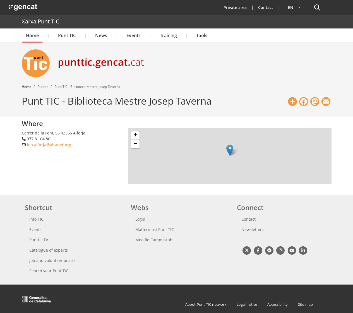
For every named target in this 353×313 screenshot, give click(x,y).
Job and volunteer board (52, 260)
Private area (235, 7)
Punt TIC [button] (67, 35)
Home (32, 35)
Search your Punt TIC (48, 270)
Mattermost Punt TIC (154, 229)
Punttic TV (38, 239)
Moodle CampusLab (153, 239)
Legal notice (247, 304)
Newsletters (252, 229)
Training (168, 35)
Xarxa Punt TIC (40, 21)
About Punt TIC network (206, 304)
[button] (229, 150)
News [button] (101, 35)
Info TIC (36, 219)
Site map (305, 304)
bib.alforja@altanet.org (49, 144)
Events (133, 35)
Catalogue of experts (48, 250)
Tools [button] (201, 35)
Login (140, 219)
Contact (265, 7)
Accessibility (277, 304)
